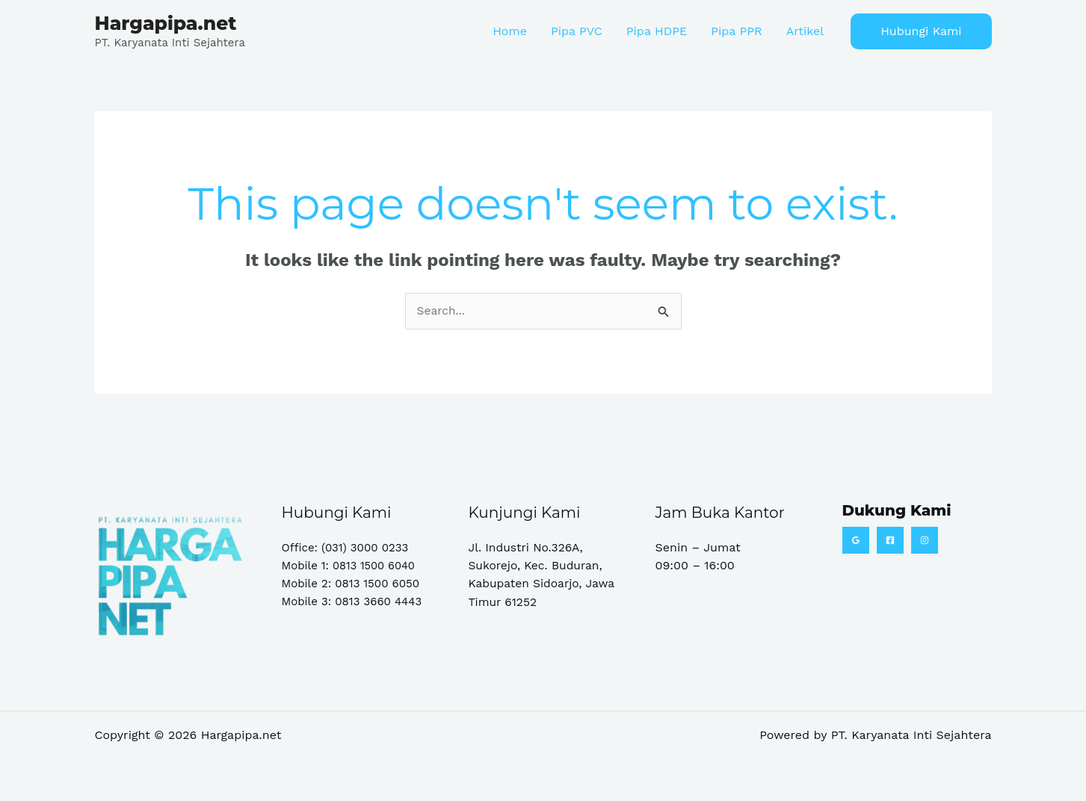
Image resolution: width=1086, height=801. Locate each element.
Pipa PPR (736, 31)
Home (510, 31)
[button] (921, 31)
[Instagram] (924, 540)
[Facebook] (890, 540)
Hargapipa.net (166, 23)
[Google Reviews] (855, 540)
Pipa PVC (576, 31)
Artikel (805, 31)
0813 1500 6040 (375, 565)
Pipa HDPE (656, 31)
